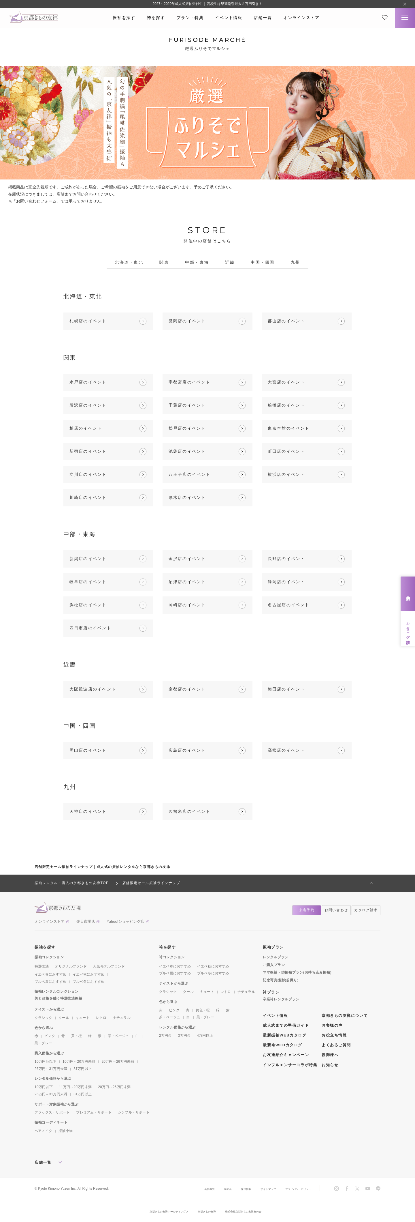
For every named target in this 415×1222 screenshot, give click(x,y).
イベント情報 (228, 17)
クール (64, 1018)
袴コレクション (172, 957)
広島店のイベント (187, 750)
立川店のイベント (88, 474)
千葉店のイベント (187, 405)
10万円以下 (44, 1087)
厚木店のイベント (187, 497)
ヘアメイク (43, 1131)
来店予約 (408, 593)
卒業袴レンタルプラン (281, 999)
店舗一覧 (263, 17)
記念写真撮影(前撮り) (281, 980)
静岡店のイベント (286, 581)
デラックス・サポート (52, 1112)
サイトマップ (257, 1189)
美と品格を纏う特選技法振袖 (58, 998)
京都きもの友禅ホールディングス (160, 1211)
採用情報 (230, 1189)
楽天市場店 (85, 921)
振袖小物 (66, 1131)
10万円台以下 (45, 1062)
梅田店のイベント (286, 689)
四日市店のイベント (90, 628)
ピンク (49, 1036)
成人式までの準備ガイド (286, 1025)
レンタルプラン (275, 957)
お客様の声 (332, 1025)
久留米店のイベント (190, 811)
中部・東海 (197, 262)
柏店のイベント (85, 428)
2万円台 (165, 1036)
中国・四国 (263, 262)
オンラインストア (301, 17)
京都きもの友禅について (345, 1015)
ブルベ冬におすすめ (88, 982)
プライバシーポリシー (294, 1189)
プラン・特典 (189, 17)
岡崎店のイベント (187, 604)
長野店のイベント (286, 558)
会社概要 (188, 1189)
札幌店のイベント (88, 321)
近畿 (230, 262)
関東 (164, 262)
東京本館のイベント (289, 428)
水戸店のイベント (88, 382)
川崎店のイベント (88, 497)
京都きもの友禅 (207, 1211)
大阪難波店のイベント (92, 689)
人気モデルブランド (109, 966)
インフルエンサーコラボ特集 (290, 1065)
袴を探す (156, 17)
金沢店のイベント (187, 558)
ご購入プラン (274, 965)
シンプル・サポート (134, 1112)
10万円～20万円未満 (79, 1062)
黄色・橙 (203, 1010)
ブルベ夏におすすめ (50, 982)
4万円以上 (205, 1036)
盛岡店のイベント (187, 321)
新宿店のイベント (88, 451)
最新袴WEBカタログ (282, 1045)
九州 (295, 262)
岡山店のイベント (88, 750)
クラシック (43, 1018)
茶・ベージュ (118, 1036)
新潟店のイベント (88, 558)
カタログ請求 (408, 628)
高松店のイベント (286, 750)
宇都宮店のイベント (190, 382)
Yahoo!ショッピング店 (125, 921)
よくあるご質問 (336, 1045)
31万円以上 (82, 1069)
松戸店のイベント (187, 428)
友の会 (209, 1189)
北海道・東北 (129, 262)
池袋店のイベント (187, 451)
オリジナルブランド (71, 966)
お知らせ (330, 1065)
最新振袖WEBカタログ (285, 1035)
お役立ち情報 (334, 1035)
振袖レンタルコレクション (57, 991)
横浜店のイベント (286, 474)
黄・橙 (76, 1036)
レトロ (101, 1018)
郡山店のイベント (286, 321)
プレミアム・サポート (93, 1112)
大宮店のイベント (286, 382)
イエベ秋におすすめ (88, 974)
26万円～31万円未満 (51, 1069)
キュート (83, 1018)
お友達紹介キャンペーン (286, 1055)
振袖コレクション (49, 957)
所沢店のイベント (88, 405)
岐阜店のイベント (88, 581)
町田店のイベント (286, 451)
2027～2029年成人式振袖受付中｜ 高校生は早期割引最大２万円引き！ (208, 4)
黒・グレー (43, 1043)
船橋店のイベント (286, 405)
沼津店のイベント (187, 581)
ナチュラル (122, 1018)
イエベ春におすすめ (50, 974)
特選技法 (42, 966)
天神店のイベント (88, 811)
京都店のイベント (187, 689)
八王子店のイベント (190, 474)
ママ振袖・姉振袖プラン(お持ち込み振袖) (297, 972)
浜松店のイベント (88, 604)
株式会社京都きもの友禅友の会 (253, 1211)
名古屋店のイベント (289, 604)
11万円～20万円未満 (75, 1087)
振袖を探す (124, 17)
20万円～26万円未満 (117, 1062)
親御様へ (330, 1055)
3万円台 (184, 1036)
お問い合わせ (336, 910)
